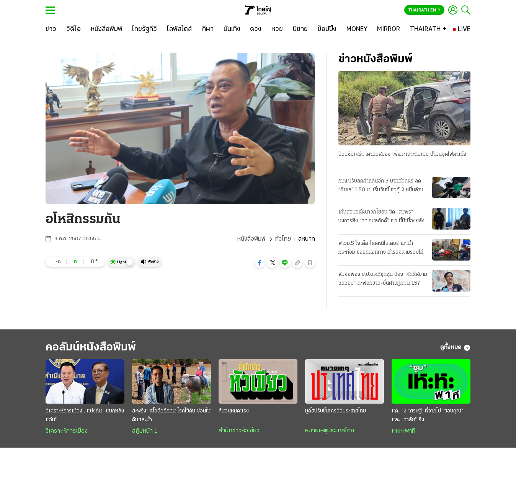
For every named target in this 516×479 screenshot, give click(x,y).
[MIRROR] (388, 29)
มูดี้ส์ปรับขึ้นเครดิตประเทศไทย (335, 411)
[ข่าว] (51, 29)
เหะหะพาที (403, 431)
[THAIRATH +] (428, 29)
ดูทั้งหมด (455, 347)
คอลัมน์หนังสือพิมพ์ (91, 348)
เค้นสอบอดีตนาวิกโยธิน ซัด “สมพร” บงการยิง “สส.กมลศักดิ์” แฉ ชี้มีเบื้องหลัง (381, 216)
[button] (260, 263)
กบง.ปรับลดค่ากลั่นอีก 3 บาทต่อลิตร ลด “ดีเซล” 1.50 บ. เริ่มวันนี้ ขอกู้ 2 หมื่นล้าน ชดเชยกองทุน (380, 186)
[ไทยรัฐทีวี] (144, 29)
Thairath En (424, 10)
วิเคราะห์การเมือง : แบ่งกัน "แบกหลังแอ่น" (85, 415)
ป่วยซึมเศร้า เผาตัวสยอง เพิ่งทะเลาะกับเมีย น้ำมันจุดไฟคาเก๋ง (402, 154)
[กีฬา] (208, 29)
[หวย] (277, 29)
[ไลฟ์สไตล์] (179, 29)
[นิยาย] (300, 29)
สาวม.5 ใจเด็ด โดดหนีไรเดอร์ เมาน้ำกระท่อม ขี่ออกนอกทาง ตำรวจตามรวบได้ (380, 248)
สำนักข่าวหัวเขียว (239, 431)
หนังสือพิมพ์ (251, 239)
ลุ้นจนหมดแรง (234, 411)
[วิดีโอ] (73, 29)
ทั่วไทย (283, 239)
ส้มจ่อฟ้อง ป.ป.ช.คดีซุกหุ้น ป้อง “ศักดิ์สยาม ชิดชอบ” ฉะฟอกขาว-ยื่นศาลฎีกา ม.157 (382, 279)
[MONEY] (356, 29)
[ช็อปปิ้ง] (327, 29)
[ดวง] (255, 29)
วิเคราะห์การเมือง (67, 431)
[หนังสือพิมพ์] (106, 29)
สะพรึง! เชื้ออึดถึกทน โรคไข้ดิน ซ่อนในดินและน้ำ (171, 415)
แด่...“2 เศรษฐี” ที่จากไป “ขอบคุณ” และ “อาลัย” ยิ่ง (427, 415)
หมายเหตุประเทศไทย (329, 431)
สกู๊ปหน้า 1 (144, 431)
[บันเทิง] (232, 29)
